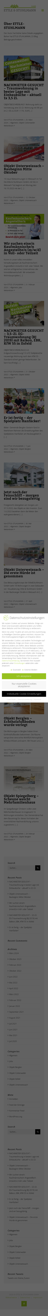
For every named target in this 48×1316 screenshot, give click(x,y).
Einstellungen (19, 663)
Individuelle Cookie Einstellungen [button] (24, 693)
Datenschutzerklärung (10, 661)
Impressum (37, 699)
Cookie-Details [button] (11, 699)
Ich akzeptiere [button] (24, 676)
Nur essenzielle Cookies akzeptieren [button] (24, 685)
